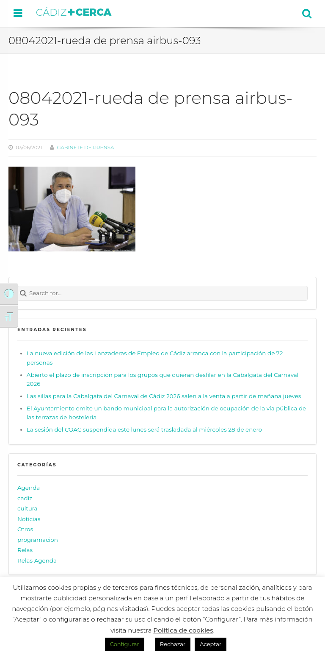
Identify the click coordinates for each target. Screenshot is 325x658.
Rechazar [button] (172, 644)
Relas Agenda (37, 560)
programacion (37, 539)
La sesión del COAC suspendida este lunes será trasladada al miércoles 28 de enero (144, 429)
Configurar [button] (124, 644)
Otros (25, 529)
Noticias (28, 519)
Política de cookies (183, 630)
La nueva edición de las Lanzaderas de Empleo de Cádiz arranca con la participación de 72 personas (155, 358)
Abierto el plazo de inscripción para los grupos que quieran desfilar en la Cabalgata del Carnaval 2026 (163, 379)
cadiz (24, 498)
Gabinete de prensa (85, 148)
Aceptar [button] (210, 644)
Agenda (28, 487)
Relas (25, 549)
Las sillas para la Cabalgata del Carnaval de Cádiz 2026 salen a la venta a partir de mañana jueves (164, 396)
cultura (27, 508)
